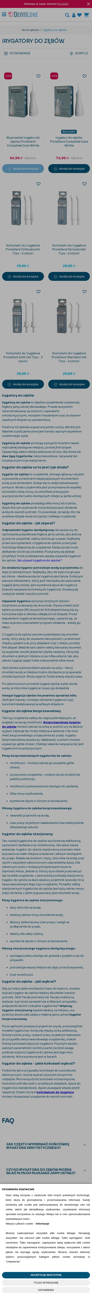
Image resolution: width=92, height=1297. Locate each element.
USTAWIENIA (46, 1290)
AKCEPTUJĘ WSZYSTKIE (45, 1275)
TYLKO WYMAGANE (45, 1282)
